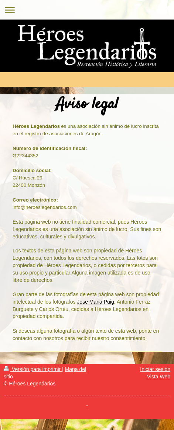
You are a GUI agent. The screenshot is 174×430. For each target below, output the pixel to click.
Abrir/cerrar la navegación (87, 10)
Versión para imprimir (33, 369)
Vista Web (158, 377)
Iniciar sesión (155, 369)
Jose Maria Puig (95, 302)
